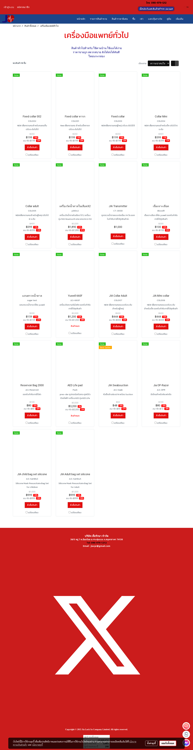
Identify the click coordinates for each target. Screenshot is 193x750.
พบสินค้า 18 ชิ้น (19, 63)
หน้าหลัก (81, 19)
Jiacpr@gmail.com (100, 546)
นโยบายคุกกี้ (37, 744)
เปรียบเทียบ (33, 155)
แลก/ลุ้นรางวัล (155, 19)
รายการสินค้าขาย (98, 19)
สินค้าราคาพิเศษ (120, 19)
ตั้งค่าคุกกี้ (151, 743)
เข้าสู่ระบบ (9, 7)
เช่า (141, 19)
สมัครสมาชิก (23, 7)
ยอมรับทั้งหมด (167, 743)
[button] (188, 19)
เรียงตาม (143, 63)
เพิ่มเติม (179, 19)
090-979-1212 (158, 3)
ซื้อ (133, 19)
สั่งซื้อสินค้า (32, 147)
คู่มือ (169, 19)
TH (186, 7)
